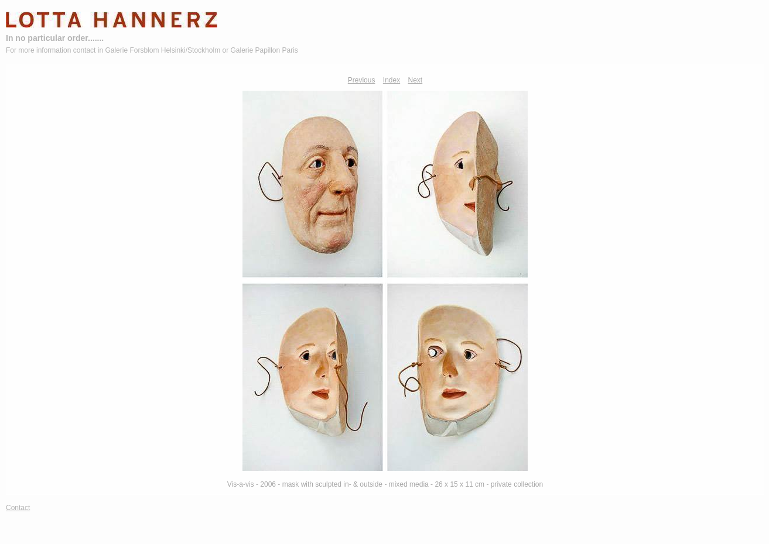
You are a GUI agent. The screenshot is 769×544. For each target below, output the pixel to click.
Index (391, 80)
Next (415, 80)
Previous (361, 80)
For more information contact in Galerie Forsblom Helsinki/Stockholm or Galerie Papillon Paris (152, 50)
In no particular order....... (55, 38)
